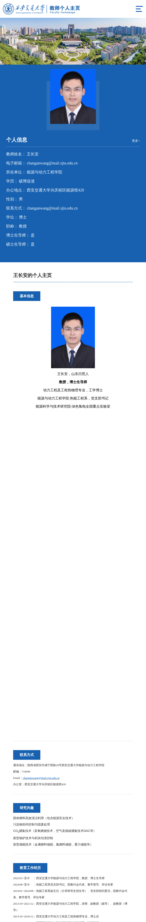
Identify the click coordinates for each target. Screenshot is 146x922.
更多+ (135, 141)
